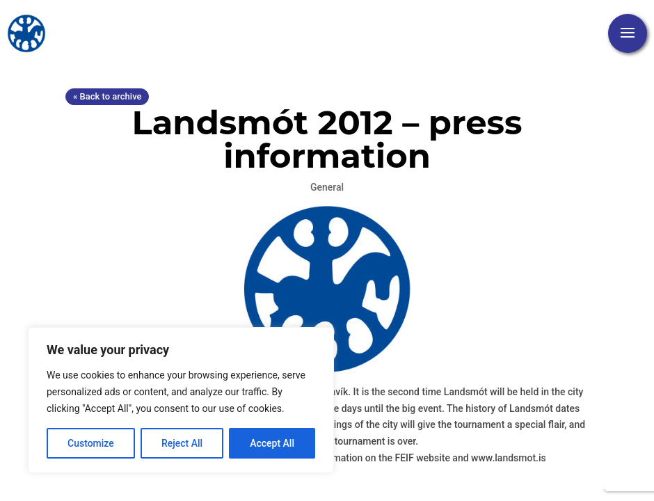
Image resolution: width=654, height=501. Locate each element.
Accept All (272, 443)
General (327, 187)
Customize (90, 443)
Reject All (181, 443)
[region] (181, 400)
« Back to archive (107, 96)
